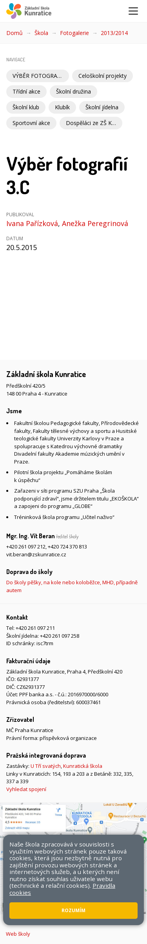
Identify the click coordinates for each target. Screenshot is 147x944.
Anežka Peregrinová (95, 223)
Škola (41, 33)
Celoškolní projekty (102, 75)
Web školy (18, 933)
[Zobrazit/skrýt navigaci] (133, 11)
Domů (14, 33)
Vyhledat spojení (26, 789)
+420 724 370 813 (67, 546)
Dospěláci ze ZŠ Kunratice (94, 123)
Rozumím (73, 910)
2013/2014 (114, 33)
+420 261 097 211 (35, 627)
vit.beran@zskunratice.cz (36, 554)
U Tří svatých (46, 765)
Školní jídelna (101, 107)
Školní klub (26, 107)
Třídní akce (26, 91)
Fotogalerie (74, 33)
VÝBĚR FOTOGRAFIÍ (38, 75)
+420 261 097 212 (25, 546)
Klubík (62, 107)
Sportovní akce (31, 123)
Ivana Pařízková (32, 223)
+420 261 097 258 (59, 635)
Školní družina (73, 91)
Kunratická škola (82, 765)
